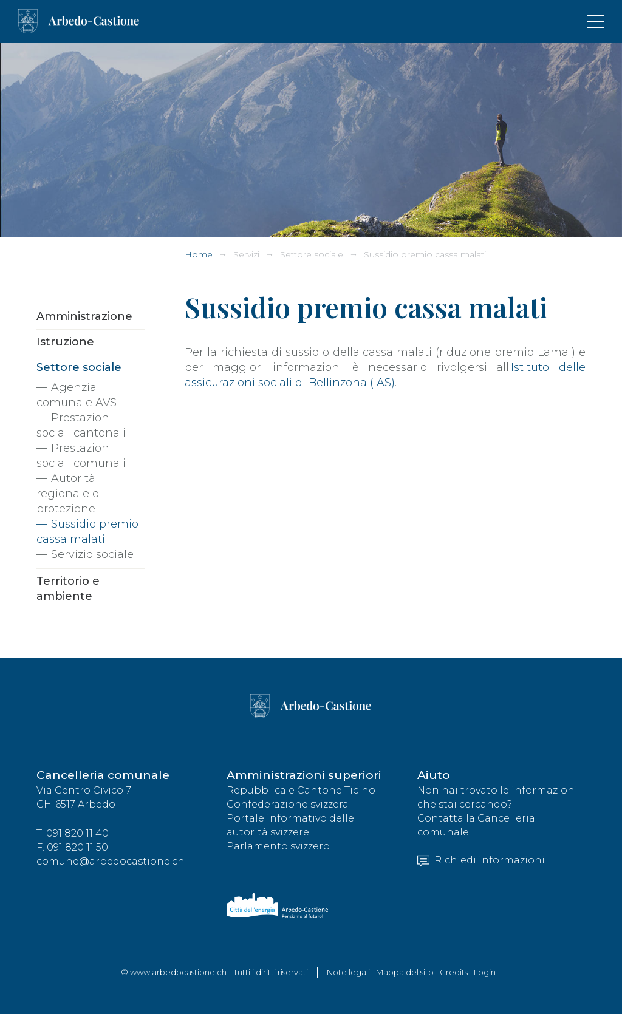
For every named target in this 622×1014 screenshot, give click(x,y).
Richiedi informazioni (481, 860)
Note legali (348, 972)
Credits (454, 972)
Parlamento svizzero (278, 846)
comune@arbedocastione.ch (110, 861)
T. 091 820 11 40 (72, 833)
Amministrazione (84, 316)
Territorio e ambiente (68, 588)
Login (485, 972)
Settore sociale (311, 254)
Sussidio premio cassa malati (425, 254)
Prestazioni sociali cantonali (81, 425)
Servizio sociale (92, 554)
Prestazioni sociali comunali (81, 455)
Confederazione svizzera (288, 804)
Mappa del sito (405, 972)
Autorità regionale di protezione (69, 494)
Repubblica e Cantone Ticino (301, 790)
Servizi (246, 254)
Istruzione (65, 342)
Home (199, 254)
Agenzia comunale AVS (76, 395)
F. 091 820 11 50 (72, 847)
